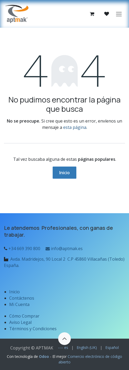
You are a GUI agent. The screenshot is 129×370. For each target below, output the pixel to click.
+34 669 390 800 (24, 248)
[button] (64, 338)
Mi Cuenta (19, 304)
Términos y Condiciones (33, 329)
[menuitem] (63, 347)
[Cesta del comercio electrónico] (92, 14)
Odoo (44, 356)
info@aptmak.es (63, 248)
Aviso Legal (21, 322)
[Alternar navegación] (119, 13)
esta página (74, 127)
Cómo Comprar (24, 316)
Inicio (64, 173)
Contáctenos (21, 298)
